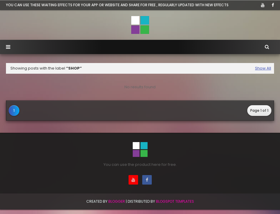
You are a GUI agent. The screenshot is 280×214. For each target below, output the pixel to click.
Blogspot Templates (175, 201)
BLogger (116, 201)
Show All (263, 68)
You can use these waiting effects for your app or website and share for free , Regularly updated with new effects (117, 4)
